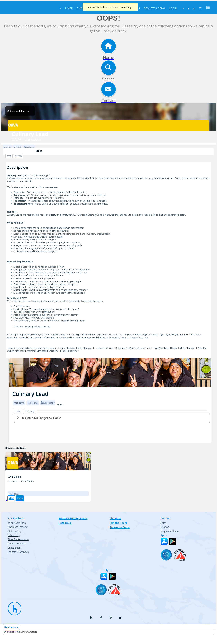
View (11, 498)
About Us (115, 518)
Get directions (11, 627)
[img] (110, 372)
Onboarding (14, 531)
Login (173, 8)
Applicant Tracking (17, 527)
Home (68, 8)
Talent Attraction (17, 522)
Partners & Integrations (73, 518)
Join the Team (118, 522)
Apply (20, 498)
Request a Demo (154, 8)
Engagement (14, 547)
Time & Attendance (18, 539)
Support (165, 527)
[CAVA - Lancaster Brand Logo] (108, 125)
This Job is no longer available (22, 631)
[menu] (207, 7)
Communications (17, 543)
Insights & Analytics (18, 551)
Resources (65, 522)
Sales (163, 522)
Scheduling (14, 535)
